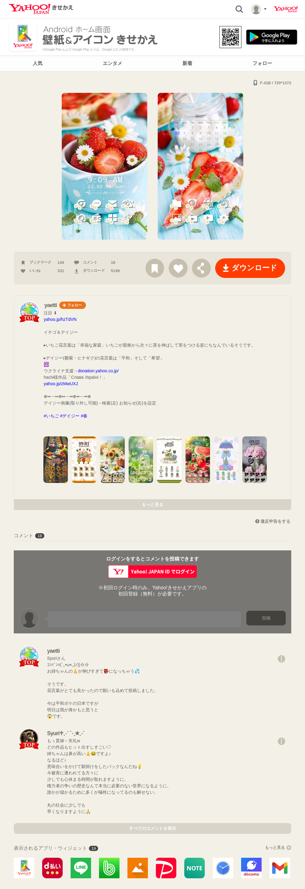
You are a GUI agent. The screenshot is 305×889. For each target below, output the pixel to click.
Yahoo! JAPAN (286, 9)
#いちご (51, 415)
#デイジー (70, 415)
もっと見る (152, 504)
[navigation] (152, 63)
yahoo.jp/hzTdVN (60, 319)
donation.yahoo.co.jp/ (98, 370)
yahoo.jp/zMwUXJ (61, 383)
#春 (84, 415)
